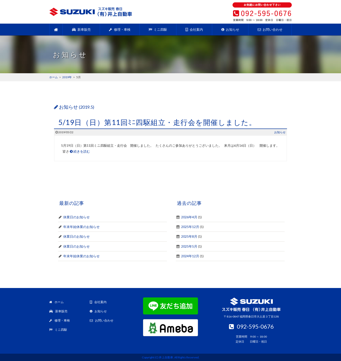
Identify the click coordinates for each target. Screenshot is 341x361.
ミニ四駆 (158, 29)
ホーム (56, 302)
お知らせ (230, 29)
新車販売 (81, 29)
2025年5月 (189, 246)
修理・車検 (119, 29)
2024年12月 (190, 256)
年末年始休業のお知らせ (81, 227)
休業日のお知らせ (76, 217)
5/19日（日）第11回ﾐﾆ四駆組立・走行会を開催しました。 (157, 122)
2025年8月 (189, 236)
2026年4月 (189, 217)
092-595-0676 (251, 326)
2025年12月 (190, 227)
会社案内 (194, 29)
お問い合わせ (270, 29)
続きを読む (80, 151)
